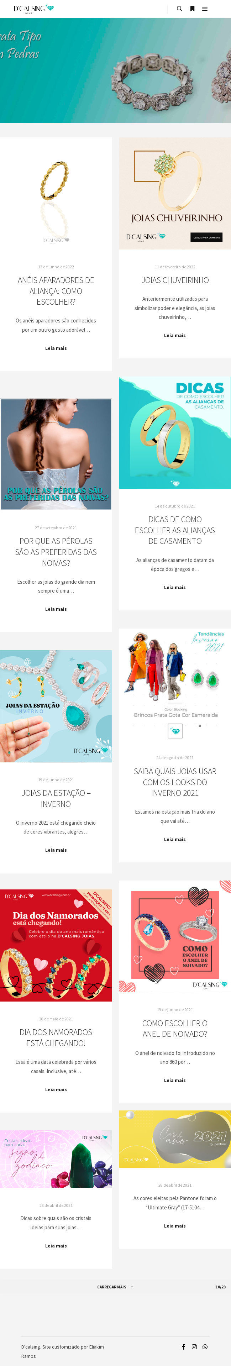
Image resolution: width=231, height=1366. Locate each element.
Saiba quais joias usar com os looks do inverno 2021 (175, 782)
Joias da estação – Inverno (56, 798)
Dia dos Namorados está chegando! (56, 1037)
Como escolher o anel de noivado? (175, 1028)
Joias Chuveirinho (175, 280)
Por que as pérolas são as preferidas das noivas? (56, 552)
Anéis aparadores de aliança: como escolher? (56, 291)
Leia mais (56, 348)
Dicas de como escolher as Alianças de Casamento (175, 530)
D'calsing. (31, 1347)
